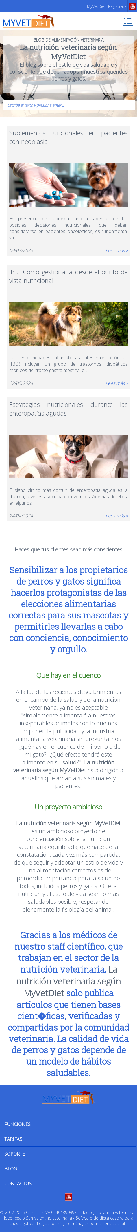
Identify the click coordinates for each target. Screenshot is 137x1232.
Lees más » (116, 250)
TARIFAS (13, 1139)
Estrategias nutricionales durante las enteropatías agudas (68, 408)
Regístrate (117, 6)
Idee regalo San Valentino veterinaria (38, 1218)
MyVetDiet (96, 6)
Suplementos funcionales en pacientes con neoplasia (68, 137)
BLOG (10, 1169)
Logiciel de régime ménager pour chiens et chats (82, 1223)
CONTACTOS (18, 1183)
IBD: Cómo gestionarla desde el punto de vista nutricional (68, 276)
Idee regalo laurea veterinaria (107, 1212)
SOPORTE (14, 1154)
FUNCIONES (17, 1124)
